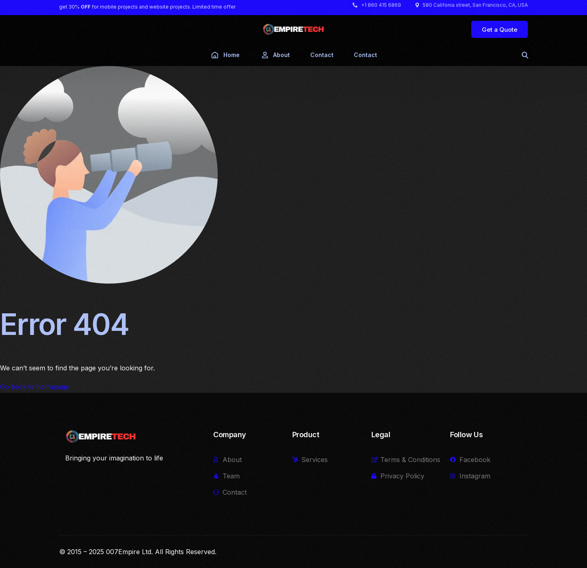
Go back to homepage (34, 387)
